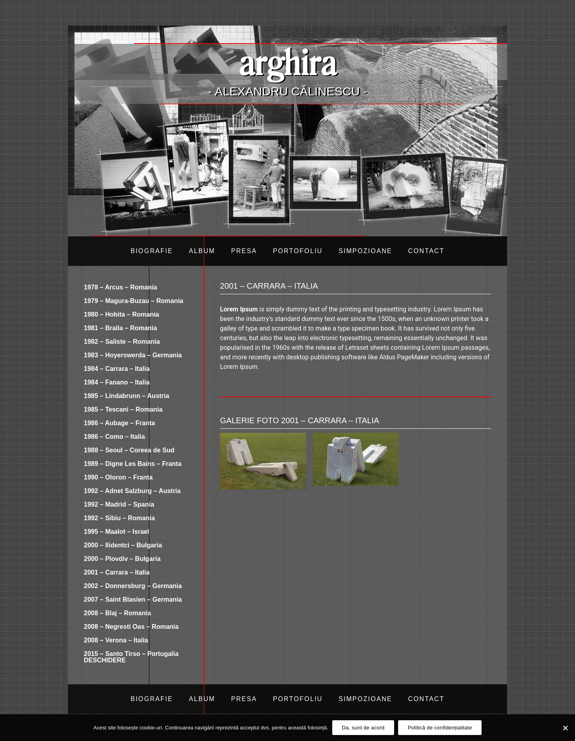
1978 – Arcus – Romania (120, 287)
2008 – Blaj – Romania (117, 613)
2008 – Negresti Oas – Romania (131, 626)
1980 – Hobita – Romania (121, 314)
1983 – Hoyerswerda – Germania (133, 355)
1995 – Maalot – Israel (116, 531)
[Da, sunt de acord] (565, 728)
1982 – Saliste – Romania (122, 341)
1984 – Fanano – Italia (117, 382)
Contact (426, 251)
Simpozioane (365, 251)
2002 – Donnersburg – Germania (133, 585)
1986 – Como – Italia (114, 436)
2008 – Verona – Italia (116, 640)
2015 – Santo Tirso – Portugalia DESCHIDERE (131, 657)
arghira (287, 62)
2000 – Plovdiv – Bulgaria (122, 558)
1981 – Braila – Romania (120, 328)
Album (202, 251)
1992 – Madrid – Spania (119, 504)
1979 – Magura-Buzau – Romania (133, 300)
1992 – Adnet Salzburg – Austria (132, 490)
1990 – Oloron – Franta (118, 477)
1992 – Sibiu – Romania (119, 518)
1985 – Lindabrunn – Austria (126, 395)
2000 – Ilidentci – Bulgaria (123, 545)
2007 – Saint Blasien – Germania (133, 599)
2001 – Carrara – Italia (117, 572)
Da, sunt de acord (363, 728)
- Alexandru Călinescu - (287, 91)
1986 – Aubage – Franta (119, 423)
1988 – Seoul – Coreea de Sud (129, 450)
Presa (244, 251)
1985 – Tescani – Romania (123, 409)
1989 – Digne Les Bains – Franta (133, 463)
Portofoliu (297, 251)
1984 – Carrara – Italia (117, 368)
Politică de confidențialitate (440, 728)
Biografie (152, 251)
